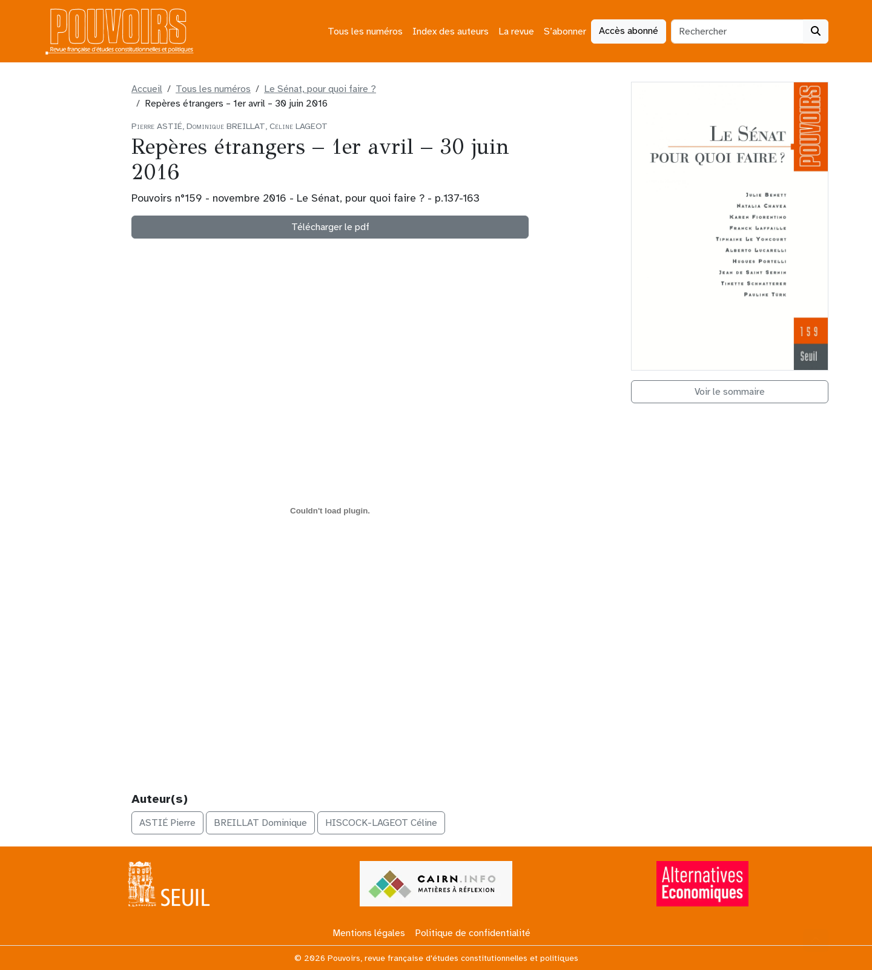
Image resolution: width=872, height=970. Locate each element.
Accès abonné (628, 31)
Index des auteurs (450, 31)
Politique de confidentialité (472, 933)
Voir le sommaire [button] (730, 392)
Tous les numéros (365, 31)
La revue (516, 31)
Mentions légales (368, 933)
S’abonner (565, 31)
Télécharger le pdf (330, 227)
